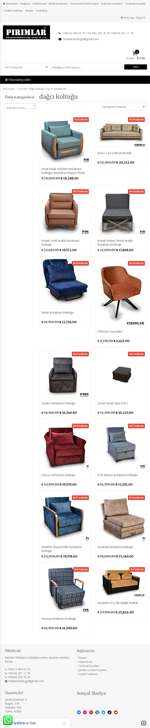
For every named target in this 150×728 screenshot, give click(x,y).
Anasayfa (12, 3)
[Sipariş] (124, 106)
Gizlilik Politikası (13, 10)
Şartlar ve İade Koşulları (93, 670)
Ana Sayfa (8, 89)
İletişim (29, 10)
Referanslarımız (58, 3)
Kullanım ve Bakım (112, 3)
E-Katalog (41, 10)
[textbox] (20, 107)
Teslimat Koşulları (135, 3)
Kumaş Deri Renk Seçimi (84, 3)
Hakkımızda (39, 3)
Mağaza (25, 3)
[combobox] (20, 106)
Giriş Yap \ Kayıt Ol (133, 17)
